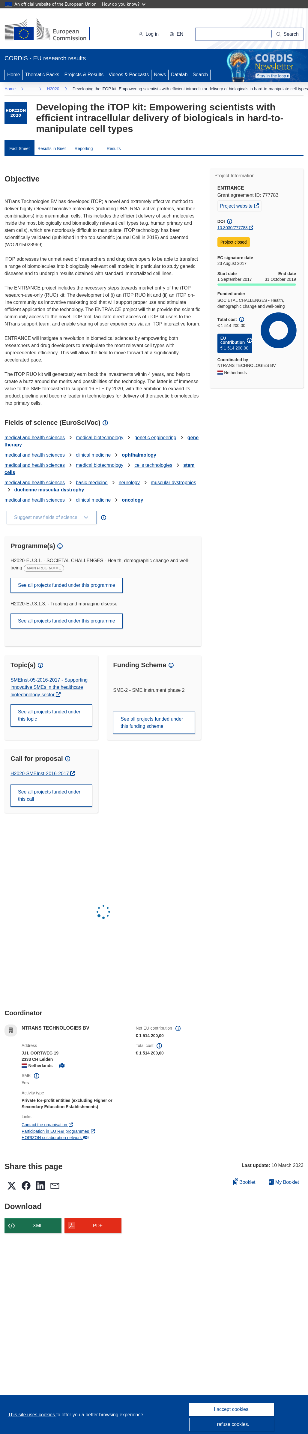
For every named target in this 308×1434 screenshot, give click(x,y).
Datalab (179, 74)
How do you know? (124, 4)
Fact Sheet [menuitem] (19, 148)
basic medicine (92, 482)
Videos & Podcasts (129, 74)
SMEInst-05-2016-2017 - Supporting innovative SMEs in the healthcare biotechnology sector (49, 687)
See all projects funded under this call (49, 795)
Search (200, 74)
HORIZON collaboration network (55, 1137)
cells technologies (153, 465)
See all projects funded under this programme (66, 585)
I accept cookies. (232, 1409)
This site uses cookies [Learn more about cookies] (32, 1414)
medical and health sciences (34, 437)
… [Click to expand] (31, 88)
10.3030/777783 (232, 227)
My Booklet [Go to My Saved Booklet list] (284, 1182)
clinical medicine (93, 455)
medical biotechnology (99, 437)
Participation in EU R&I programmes (58, 1131)
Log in (148, 34)
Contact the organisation (47, 1124)
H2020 (53, 88)
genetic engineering (155, 437)
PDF (98, 1225)
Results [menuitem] (114, 148)
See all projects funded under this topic (49, 715)
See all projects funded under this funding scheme (152, 722)
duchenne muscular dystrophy (49, 489)
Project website (241, 205)
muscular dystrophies (173, 482)
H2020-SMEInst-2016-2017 (40, 773)
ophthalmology (139, 455)
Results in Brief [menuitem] (51, 148)
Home (13, 74)
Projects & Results (84, 74)
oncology (132, 499)
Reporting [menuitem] (84, 148)
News (160, 74)
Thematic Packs (42, 74)
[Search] (288, 34)
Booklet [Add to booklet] (244, 1181)
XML (38, 1225)
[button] (176, 34)
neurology (129, 482)
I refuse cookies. (232, 1424)
